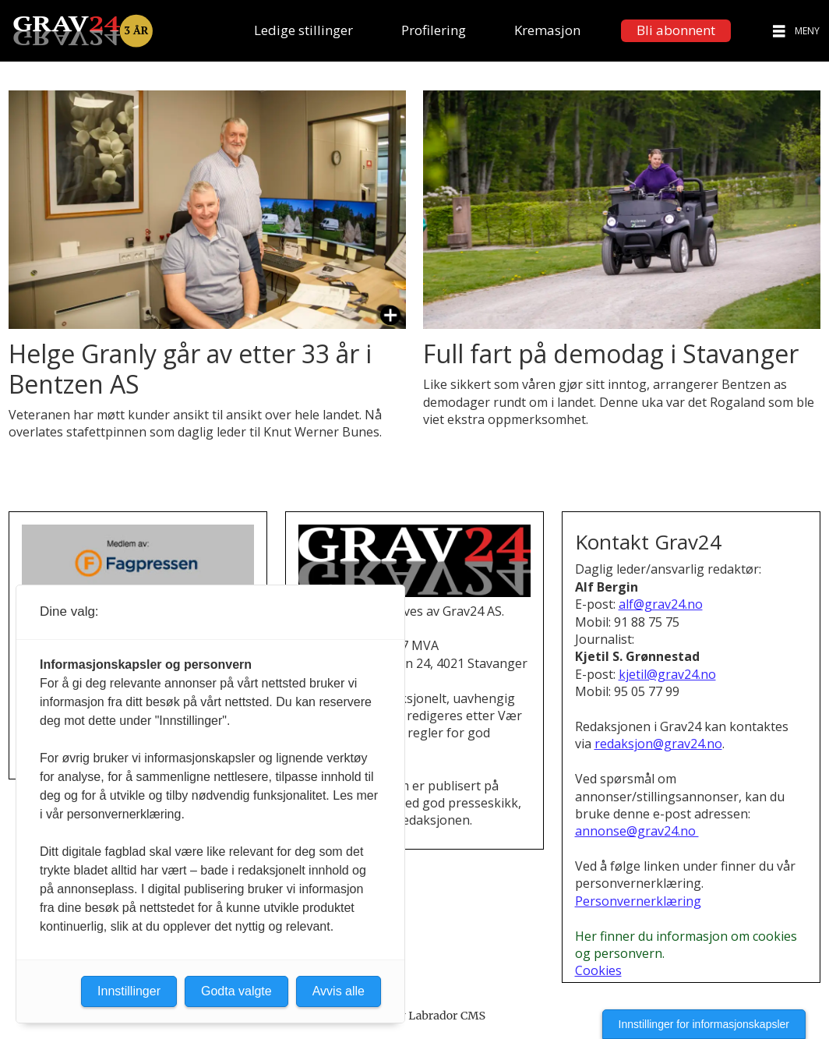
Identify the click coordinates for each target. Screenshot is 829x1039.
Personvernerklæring (638, 901)
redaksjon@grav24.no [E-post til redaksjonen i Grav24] (658, 743)
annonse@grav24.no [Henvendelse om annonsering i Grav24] (637, 830)
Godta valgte (236, 991)
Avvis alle (338, 991)
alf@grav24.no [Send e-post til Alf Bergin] (661, 604)
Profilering (433, 30)
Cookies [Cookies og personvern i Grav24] (598, 970)
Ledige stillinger (303, 30)
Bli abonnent (676, 30)
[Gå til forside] (82, 30)
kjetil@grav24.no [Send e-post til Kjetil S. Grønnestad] (667, 674)
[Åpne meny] (779, 30)
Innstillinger (129, 991)
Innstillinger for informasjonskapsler (704, 1024)
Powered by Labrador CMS (414, 1016)
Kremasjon (547, 30)
